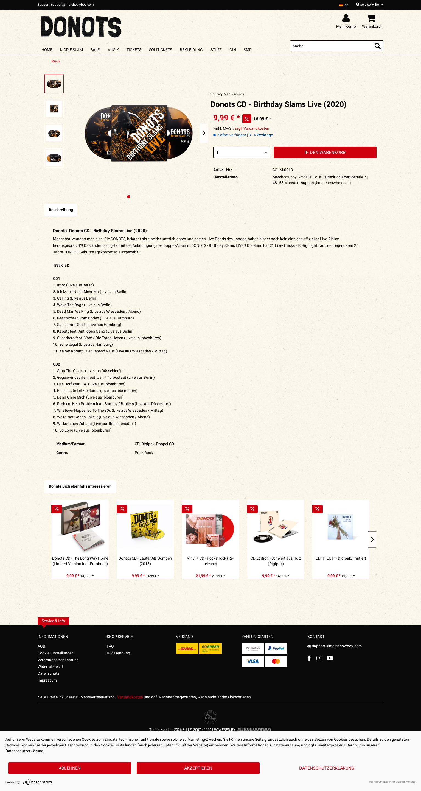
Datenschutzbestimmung (400, 782)
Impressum (47, 680)
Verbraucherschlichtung (58, 660)
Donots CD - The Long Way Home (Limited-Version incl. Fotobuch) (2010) (80, 561)
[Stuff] (216, 50)
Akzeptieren (198, 768)
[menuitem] (341, 4)
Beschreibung (61, 210)
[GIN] (233, 50)
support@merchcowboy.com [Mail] (334, 646)
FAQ (110, 646)
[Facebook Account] (309, 658)
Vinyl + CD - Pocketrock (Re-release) (210, 561)
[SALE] (95, 50)
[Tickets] (134, 50)
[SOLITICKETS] (160, 50)
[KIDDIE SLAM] (71, 50)
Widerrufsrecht (50, 667)
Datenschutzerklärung (326, 768)
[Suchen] (377, 45)
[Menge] (241, 152)
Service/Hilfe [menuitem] (369, 4)
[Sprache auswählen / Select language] (343, 4)
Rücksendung (118, 653)
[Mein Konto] (347, 18)
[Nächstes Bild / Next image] (135, 196)
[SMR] (248, 50)
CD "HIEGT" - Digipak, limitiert (341, 558)
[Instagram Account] (318, 658)
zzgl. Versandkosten (252, 128)
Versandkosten (130, 697)
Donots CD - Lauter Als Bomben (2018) (145, 561)
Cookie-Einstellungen (56, 653)
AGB (41, 646)
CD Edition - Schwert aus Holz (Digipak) (276, 561)
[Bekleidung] (191, 50)
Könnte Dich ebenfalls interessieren (80, 486)
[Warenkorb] (372, 18)
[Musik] (113, 50)
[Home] (47, 50)
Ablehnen (70, 768)
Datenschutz (48, 673)
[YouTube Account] (330, 658)
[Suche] (336, 45)
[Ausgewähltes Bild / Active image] (128, 196)
